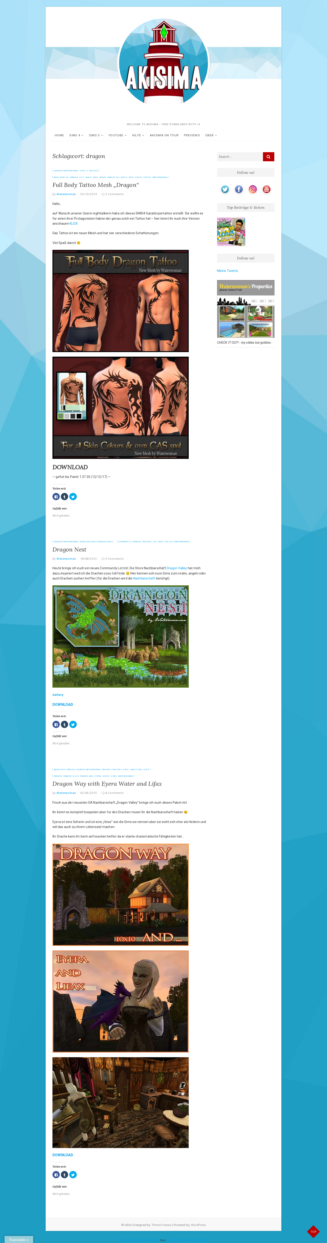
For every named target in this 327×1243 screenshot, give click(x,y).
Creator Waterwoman (66, 171)
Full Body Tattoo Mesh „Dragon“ (95, 185)
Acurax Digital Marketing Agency (186, 1240)
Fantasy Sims (120, 769)
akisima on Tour (164, 135)
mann (102, 177)
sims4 (138, 177)
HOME (59, 135)
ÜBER (209, 135)
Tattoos (93, 171)
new (131, 177)
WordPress (198, 1225)
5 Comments (114, 558)
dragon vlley (71, 776)
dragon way (86, 776)
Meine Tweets (227, 271)
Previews (192, 135)
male (89, 177)
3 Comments (114, 194)
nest (161, 542)
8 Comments (114, 793)
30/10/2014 (88, 194)
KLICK (73, 223)
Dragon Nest (69, 549)
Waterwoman (159, 177)
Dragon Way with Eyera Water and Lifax (107, 783)
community (125, 542)
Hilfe (136, 135)
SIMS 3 (94, 135)
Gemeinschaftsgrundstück (96, 542)
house (105, 776)
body (56, 177)
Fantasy (106, 769)
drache (64, 177)
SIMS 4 (74, 135)
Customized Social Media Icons (139, 1240)
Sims (146, 769)
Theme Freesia (161, 1225)
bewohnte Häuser (64, 769)
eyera (97, 776)
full (81, 177)
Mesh (124, 177)
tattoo (147, 177)
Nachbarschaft (144, 578)
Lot (155, 542)
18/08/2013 (88, 558)
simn (114, 776)
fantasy (147, 542)
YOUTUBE (116, 135)
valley (169, 542)
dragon (74, 177)
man (95, 177)
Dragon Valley (177, 568)
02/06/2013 (88, 793)
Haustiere (136, 769)
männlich (113, 177)
